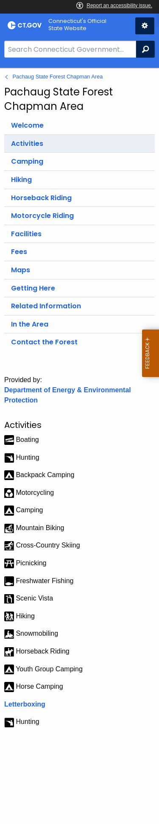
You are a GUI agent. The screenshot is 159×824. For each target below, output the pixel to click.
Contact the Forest (44, 342)
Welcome (27, 125)
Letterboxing (24, 704)
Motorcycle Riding (42, 216)
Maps (20, 270)
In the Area (29, 324)
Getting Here (33, 288)
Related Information (46, 306)
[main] (79, 446)
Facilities (26, 234)
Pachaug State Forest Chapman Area (58, 76)
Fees (19, 252)
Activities (27, 143)
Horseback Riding (41, 198)
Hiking (21, 179)
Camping (27, 161)
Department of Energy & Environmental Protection (67, 395)
